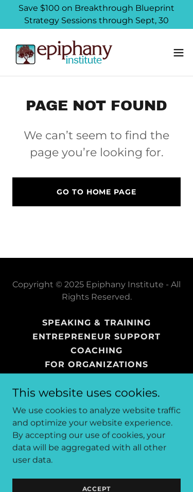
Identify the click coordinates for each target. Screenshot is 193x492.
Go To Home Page (96, 191)
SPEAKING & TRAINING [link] (96, 322)
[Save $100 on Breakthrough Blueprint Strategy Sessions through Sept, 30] (96, 14)
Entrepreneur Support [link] (96, 336)
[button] (178, 52)
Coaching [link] (96, 350)
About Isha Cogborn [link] (96, 406)
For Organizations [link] (96, 364)
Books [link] (96, 378)
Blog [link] (96, 392)
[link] (64, 52)
